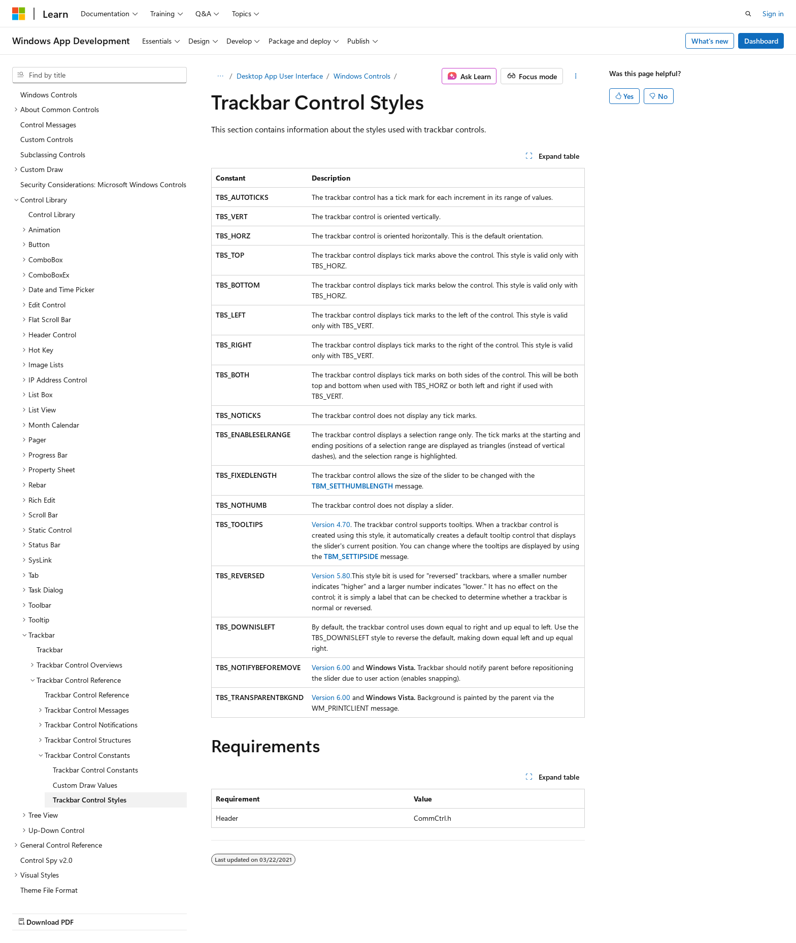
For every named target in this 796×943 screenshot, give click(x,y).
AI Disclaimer (400, 911)
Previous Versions (460, 911)
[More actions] (576, 76)
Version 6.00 (331, 667)
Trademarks (690, 911)
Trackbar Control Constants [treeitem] (95, 720)
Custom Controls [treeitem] (46, 90)
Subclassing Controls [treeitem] (52, 105)
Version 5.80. (332, 575)
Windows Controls (362, 76)
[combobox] (99, 75)
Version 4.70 (331, 524)
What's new (709, 41)
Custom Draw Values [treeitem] (85, 736)
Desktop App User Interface (280, 76)
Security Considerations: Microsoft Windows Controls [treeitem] (103, 135)
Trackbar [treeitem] (50, 600)
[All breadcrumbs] (220, 76)
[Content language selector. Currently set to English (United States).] (58, 911)
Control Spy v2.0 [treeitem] (46, 811)
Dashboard (761, 41)
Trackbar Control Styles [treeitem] (89, 750)
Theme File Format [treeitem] (49, 841)
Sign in (773, 13)
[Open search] (748, 14)
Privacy (589, 911)
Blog (506, 911)
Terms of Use (640, 911)
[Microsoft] (18, 13)
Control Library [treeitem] (51, 165)
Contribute (549, 911)
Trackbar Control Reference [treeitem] (87, 645)
